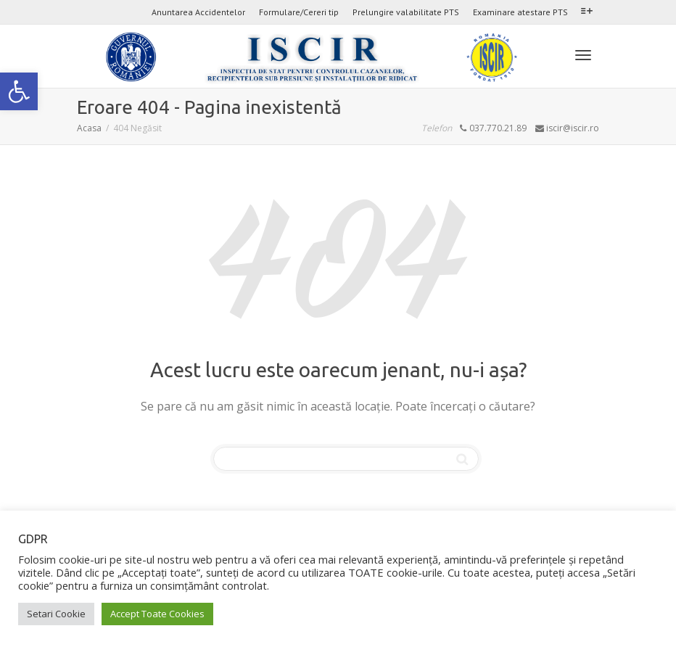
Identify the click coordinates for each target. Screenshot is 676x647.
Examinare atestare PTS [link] (520, 12)
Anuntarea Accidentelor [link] (198, 12)
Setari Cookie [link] (56, 613)
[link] (19, 91)
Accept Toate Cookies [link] (157, 613)
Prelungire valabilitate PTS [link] (406, 12)
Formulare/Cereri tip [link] (299, 12)
